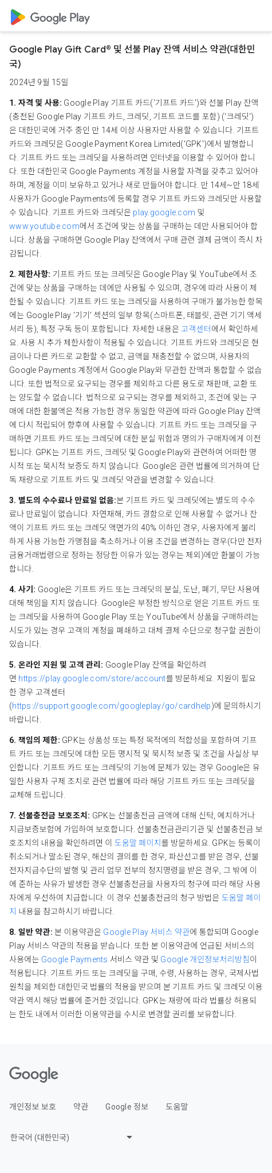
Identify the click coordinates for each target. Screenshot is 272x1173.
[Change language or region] (72, 1137)
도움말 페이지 (138, 842)
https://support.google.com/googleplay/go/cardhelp (111, 705)
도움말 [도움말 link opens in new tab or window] (176, 1106)
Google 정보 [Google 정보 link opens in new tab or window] (126, 1106)
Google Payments (74, 959)
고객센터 (196, 329)
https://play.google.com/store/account (91, 678)
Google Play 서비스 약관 (146, 932)
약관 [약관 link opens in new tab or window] (80, 1106)
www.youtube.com (44, 226)
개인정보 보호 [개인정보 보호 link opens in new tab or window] (32, 1106)
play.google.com (164, 212)
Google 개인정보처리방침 (205, 959)
